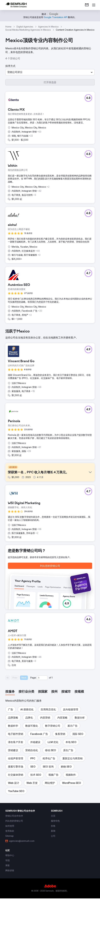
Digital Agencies (25, 26)
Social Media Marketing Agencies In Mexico (28, 29)
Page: (33, 735)
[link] (87, 5)
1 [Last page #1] (52, 735)
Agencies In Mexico (48, 26)
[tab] (10, 749)
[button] (50, 72)
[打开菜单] (93, 5)
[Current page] (42, 735)
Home (8, 26)
